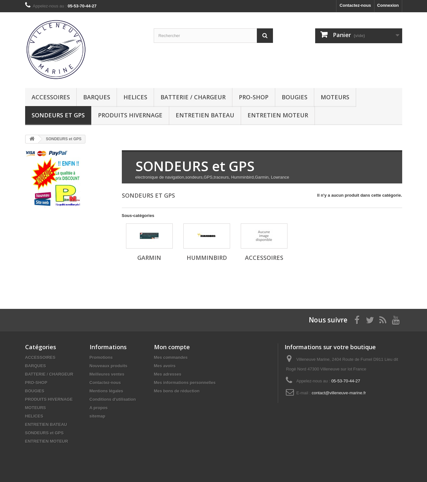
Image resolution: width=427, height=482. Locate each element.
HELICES (135, 97)
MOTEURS (335, 97)
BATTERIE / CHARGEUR (193, 97)
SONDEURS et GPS (58, 115)
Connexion (388, 5)
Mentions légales (106, 391)
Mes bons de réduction (177, 391)
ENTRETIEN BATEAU (205, 115)
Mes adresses (167, 374)
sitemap (97, 416)
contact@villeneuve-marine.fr (339, 392)
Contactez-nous (355, 5)
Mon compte (172, 347)
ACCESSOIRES (51, 97)
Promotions (101, 357)
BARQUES (96, 97)
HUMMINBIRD (207, 257)
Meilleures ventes (107, 374)
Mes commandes (171, 357)
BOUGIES (294, 97)
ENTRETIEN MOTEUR (277, 115)
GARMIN (149, 257)
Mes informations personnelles (185, 382)
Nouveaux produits (109, 365)
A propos (99, 407)
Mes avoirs (165, 365)
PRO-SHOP (253, 97)
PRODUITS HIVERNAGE (130, 115)
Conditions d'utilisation (113, 399)
